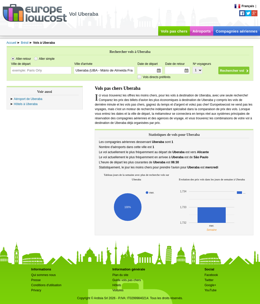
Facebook (211, 275)
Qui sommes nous (43, 275)
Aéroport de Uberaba (28, 99)
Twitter (208, 280)
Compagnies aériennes (236, 31)
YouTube (210, 290)
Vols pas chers (174, 31)
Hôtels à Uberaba (26, 104)
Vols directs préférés (157, 77)
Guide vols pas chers (126, 280)
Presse (36, 280)
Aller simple (47, 59)
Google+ (210, 285)
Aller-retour (23, 59)
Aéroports (201, 31)
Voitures (117, 290)
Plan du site (120, 275)
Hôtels (116, 285)
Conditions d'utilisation (46, 285)
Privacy (36, 290)
